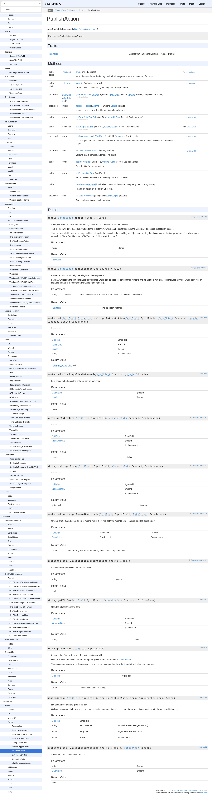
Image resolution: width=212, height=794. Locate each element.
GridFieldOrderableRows (19, 627)
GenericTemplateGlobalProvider (23, 368)
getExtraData (82, 117)
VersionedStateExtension (20, 298)
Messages (12, 500)
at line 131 (203, 747)
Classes (141, 4)
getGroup (80, 127)
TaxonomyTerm (15, 89)
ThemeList (13, 430)
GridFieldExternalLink (18, 615)
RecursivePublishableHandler (22, 253)
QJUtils (12, 697)
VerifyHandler (15, 48)
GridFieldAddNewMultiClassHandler (24, 599)
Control (11, 146)
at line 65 (203, 465)
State (10, 23)
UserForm (13, 179)
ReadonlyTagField (17, 56)
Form (10, 159)
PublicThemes (15, 377)
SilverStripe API (54, 3)
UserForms (9, 142)
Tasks (10, 27)
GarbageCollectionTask (19, 72)
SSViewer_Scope (16, 414)
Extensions (12, 155)
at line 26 (203, 217)
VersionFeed (10, 183)
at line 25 (203, 648)
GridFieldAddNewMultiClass (21, 594)
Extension (12, 130)
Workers (11, 693)
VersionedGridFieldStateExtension (24, 290)
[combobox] (21, 9)
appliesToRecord (83, 106)
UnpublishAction (19, 759)
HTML (12, 372)
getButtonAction (83, 94)
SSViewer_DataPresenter (20, 405)
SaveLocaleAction (19, 755)
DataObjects (13, 537)
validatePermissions (85, 196)
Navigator (12, 331)
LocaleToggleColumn (21, 747)
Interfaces (12, 327)
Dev (9, 212)
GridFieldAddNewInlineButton (22, 590)
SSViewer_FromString (18, 409)
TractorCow (7, 701)
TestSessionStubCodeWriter (21, 118)
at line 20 (203, 599)
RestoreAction (15, 266)
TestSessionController (18, 101)
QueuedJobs (10, 652)
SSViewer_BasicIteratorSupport (22, 401)
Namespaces (156, 4)
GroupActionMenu (20, 742)
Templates (12, 570)
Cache (10, 126)
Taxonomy (9, 76)
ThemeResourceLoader (19, 438)
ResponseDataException (19, 479)
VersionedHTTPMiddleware (21, 294)
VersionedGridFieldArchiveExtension (24, 278)
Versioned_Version (17, 307)
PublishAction (18, 751)
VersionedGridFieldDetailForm (22, 282)
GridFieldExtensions (13, 574)
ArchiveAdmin (15, 335)
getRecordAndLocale (85, 136)
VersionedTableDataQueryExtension (24, 303)
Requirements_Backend (19, 385)
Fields (10, 644)
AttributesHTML (16, 364)
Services (11, 562)
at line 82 (203, 513)
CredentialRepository (18, 463)
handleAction (82, 184)
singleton (80, 83)
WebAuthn (9, 455)
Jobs (10, 557)
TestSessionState (16, 113)
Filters (10, 187)
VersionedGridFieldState (18, 220)
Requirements (15, 381)
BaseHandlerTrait (16, 459)
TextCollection (14, 504)
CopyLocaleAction (20, 730)
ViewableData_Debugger (20, 451)
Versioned (9, 204)
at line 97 (203, 317)
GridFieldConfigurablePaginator (22, 603)
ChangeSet (14, 224)
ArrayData (13, 360)
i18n (7, 492)
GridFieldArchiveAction (19, 237)
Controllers (12, 81)
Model (10, 167)
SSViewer (13, 397)
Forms (10, 323)
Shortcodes (12, 356)
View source (91, 29)
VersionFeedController (18, 196)
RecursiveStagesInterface (20, 257)
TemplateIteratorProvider (19, 422)
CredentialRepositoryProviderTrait (23, 467)
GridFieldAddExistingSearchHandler (24, 586)
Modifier (11, 171)
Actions (11, 525)
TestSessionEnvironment (19, 105)
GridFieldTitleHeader (18, 636)
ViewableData (15, 442)
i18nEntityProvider (17, 512)
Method (12, 35)
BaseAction (17, 726)
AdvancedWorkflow (13, 520)
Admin (10, 529)
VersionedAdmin (12, 311)
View (7, 340)
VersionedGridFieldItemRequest (23, 286)
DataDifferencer (16, 233)
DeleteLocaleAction (20, 738)
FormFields (12, 549)
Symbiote (6, 516)
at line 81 (203, 373)
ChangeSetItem (16, 229)
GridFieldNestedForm (18, 619)
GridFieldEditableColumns (20, 607)
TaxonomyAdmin (16, 85)
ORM (10, 648)
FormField (12, 163)
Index (191, 4)
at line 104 (203, 560)
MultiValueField (11, 640)
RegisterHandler (16, 39)
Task (10, 175)
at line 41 (203, 697)
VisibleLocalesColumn (21, 763)
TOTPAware (14, 44)
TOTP (7, 31)
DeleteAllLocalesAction (22, 734)
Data (10, 496)
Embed (11, 348)
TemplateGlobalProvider (19, 418)
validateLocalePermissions (88, 150)
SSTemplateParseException (21, 389)
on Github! (204, 793)
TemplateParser (16, 426)
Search (11, 775)
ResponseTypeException (20, 483)
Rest (10, 138)
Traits (182, 4)
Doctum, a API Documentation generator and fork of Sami (186, 790)
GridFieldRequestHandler (20, 631)
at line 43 (203, 268)
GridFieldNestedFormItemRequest (24, 623)
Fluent (7, 705)
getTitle (79, 162)
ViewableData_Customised (20, 446)
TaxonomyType (15, 93)
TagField (8, 52)
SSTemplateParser (17, 393)
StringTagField (15, 60)
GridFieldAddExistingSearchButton (24, 582)
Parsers (11, 352)
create (79, 72)
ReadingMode (15, 245)
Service (11, 19)
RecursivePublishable (18, 249)
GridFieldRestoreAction (19, 241)
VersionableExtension (18, 270)
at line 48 (203, 417)
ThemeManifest (16, 434)
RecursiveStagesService (19, 261)
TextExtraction (11, 122)
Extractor (11, 134)
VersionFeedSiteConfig (19, 200)
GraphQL (11, 216)
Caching (11, 208)
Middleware (12, 767)
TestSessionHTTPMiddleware (22, 109)
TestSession (10, 97)
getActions (80, 173)
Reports (11, 15)
